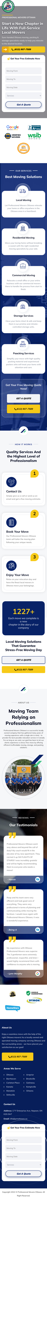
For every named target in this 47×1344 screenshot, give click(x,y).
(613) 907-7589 (16, 49)
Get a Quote (23, 398)
